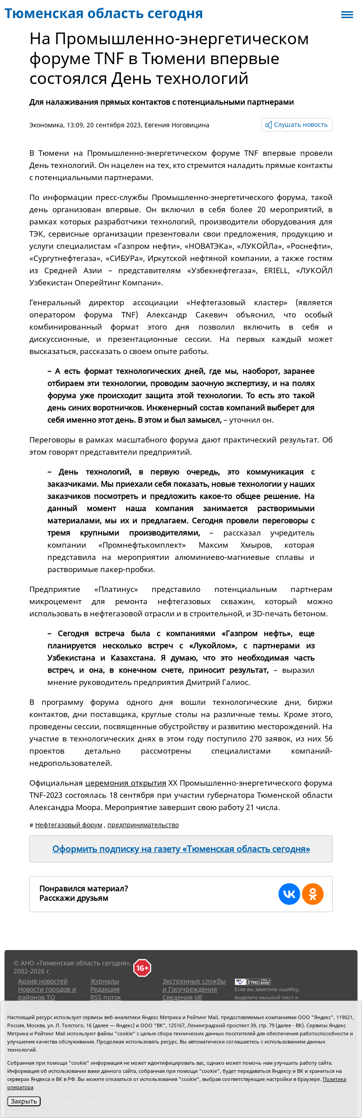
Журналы (104, 981)
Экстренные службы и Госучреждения (194, 985)
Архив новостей (43, 981)
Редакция (105, 989)
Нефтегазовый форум (68, 824)
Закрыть (24, 1101)
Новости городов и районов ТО (47, 993)
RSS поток (105, 997)
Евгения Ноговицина (176, 125)
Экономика (46, 125)
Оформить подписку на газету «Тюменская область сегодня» (181, 849)
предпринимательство (143, 824)
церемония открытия (126, 783)
